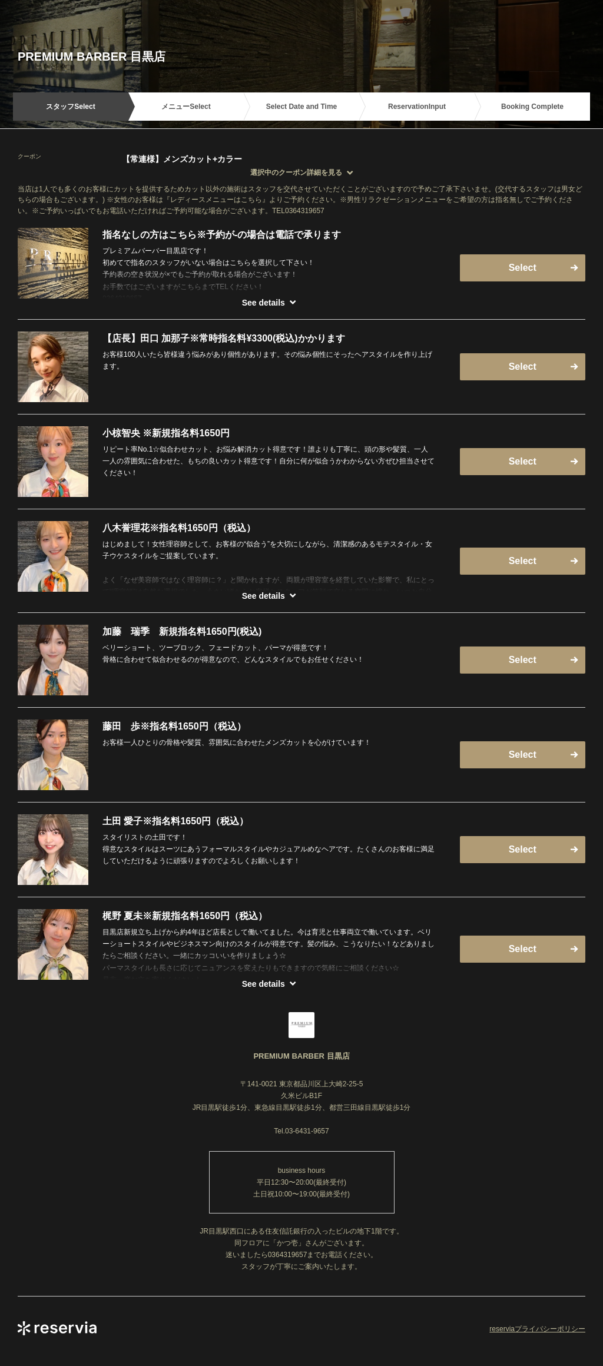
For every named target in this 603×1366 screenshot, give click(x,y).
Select (522, 268)
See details (263, 302)
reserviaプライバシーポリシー (537, 1329)
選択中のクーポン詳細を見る (296, 172)
